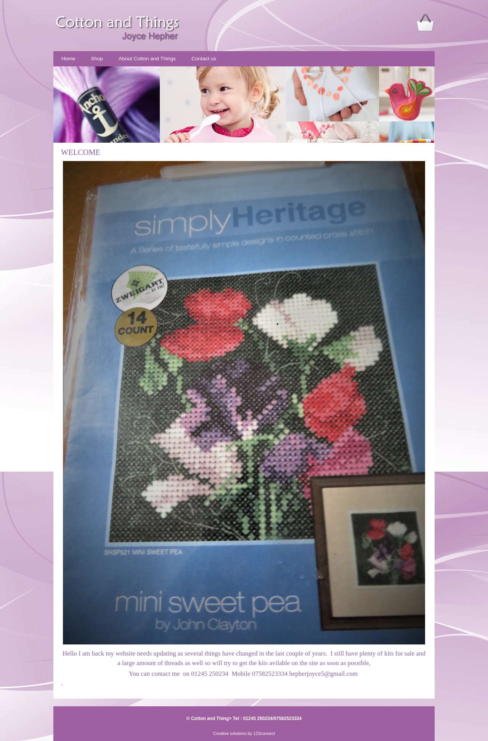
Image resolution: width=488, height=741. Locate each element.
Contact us (203, 58)
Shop (97, 58)
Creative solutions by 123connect (244, 733)
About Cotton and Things (147, 58)
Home (68, 58)
